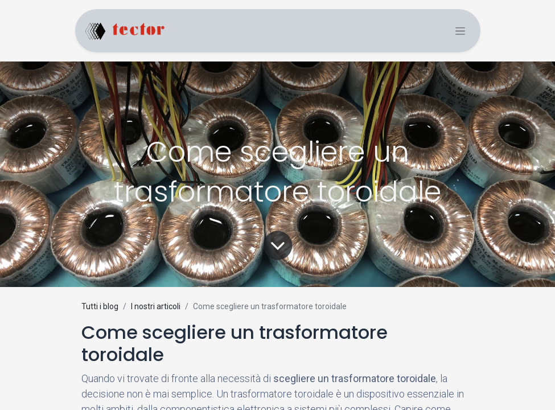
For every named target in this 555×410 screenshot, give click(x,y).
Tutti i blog (99, 306)
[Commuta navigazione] (460, 31)
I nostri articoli (155, 306)
